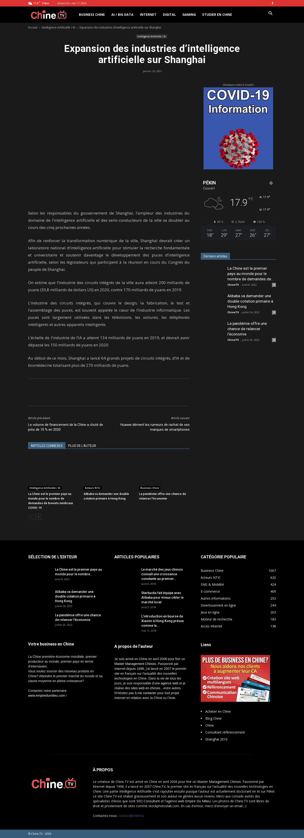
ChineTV (233, 284)
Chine (209, 725)
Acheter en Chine (218, 711)
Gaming (189, 14)
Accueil (32, 27)
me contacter (147, 693)
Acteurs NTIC (92, 488)
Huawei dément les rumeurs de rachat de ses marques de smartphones (155, 427)
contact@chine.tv (131, 815)
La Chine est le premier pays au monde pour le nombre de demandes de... (250, 273)
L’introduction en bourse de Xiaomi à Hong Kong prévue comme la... (162, 620)
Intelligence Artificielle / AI (58, 27)
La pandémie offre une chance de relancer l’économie (247, 328)
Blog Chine (213, 718)
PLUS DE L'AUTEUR (82, 446)
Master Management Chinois (135, 664)
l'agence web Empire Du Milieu (188, 801)
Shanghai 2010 (216, 739)
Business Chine (92, 14)
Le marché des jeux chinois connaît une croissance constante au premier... (162, 574)
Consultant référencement (225, 732)
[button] (270, 14)
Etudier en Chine (217, 14)
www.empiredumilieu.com (46, 695)
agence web (169, 683)
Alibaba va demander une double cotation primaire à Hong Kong (250, 301)
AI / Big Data (122, 14)
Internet (148, 14)
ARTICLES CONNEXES (47, 446)
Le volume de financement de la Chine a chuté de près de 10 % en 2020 (65, 427)
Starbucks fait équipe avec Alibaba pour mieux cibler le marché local (162, 597)
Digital (169, 14)
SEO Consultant (148, 801)
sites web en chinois (145, 688)
